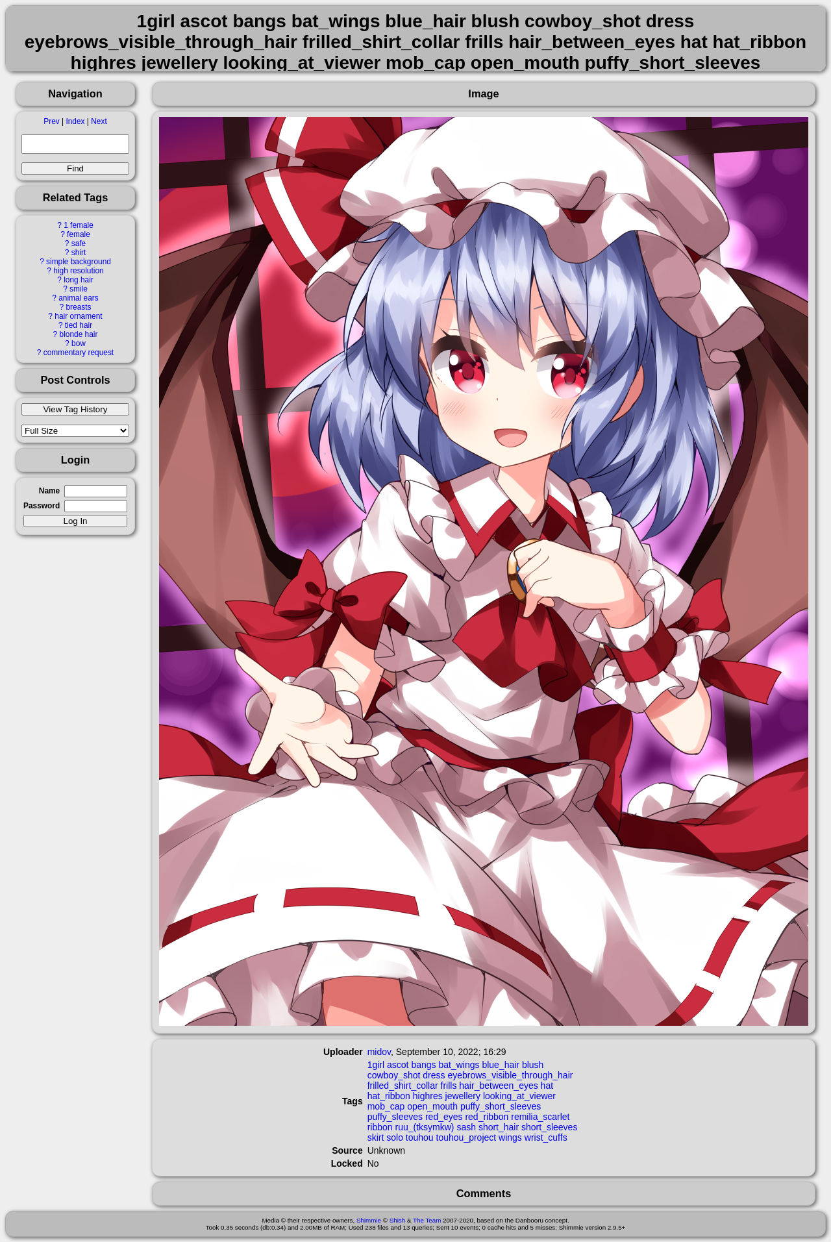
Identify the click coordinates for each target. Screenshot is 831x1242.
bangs (423, 1065)
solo (394, 1137)
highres (428, 1096)
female (78, 234)
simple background (78, 261)
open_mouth (432, 1106)
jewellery (462, 1096)
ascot (397, 1065)
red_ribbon (486, 1117)
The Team (427, 1220)
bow (78, 343)
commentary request (78, 352)
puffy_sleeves (395, 1117)
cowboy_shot (394, 1075)
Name (49, 490)
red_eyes (444, 1117)
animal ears (78, 298)
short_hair (498, 1127)
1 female (78, 225)
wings (510, 1137)
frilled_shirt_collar (402, 1085)
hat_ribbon (388, 1096)
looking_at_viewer (519, 1096)
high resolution (78, 270)
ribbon (380, 1127)
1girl (375, 1065)
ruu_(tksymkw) (424, 1127)
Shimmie (368, 1220)
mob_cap (386, 1106)
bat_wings (458, 1065)
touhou (420, 1137)
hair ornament (78, 316)
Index (75, 121)
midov (379, 1052)
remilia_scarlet (540, 1117)
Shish (398, 1220)
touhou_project (466, 1137)
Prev (51, 121)
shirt (78, 252)
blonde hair (79, 334)
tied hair (78, 325)
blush (532, 1065)
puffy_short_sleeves (500, 1106)
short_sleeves (549, 1127)
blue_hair (500, 1065)
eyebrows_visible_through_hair (510, 1075)
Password (41, 505)
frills (449, 1085)
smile (78, 288)
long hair (78, 279)
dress (434, 1075)
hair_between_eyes (498, 1085)
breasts (78, 307)
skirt (375, 1137)
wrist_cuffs (546, 1137)
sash (466, 1127)
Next (98, 121)
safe (78, 243)
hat (547, 1085)
